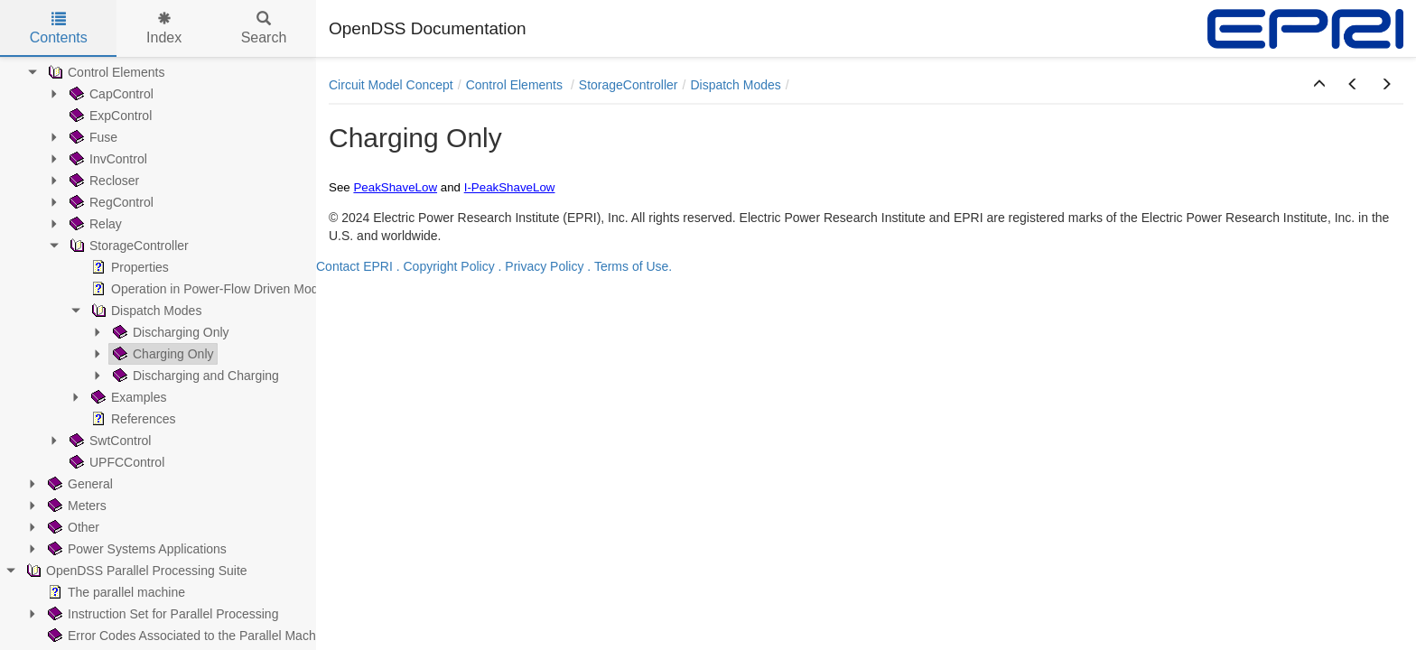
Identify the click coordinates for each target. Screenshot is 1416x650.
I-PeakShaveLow (509, 187)
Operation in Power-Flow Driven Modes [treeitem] (209, 289)
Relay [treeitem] (94, 224)
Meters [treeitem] (75, 505)
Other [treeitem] (71, 527)
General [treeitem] (78, 484)
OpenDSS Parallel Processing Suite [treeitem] (135, 570)
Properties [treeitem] (128, 267)
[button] (1319, 84)
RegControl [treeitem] (110, 202)
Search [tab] (264, 28)
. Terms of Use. (629, 266)
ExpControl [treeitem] (109, 115)
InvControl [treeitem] (106, 159)
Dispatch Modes (735, 85)
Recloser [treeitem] (102, 180)
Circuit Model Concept (391, 85)
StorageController (628, 85)
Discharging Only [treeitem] (169, 332)
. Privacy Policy (541, 266)
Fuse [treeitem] (91, 137)
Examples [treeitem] (127, 397)
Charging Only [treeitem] (161, 354)
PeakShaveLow (395, 187)
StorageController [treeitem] (127, 245)
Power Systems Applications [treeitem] (135, 549)
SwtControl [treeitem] (108, 440)
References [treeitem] (132, 419)
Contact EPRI (354, 266)
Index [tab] (164, 28)
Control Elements (516, 85)
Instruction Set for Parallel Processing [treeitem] (161, 614)
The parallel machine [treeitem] (114, 592)
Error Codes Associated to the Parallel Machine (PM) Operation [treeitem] (233, 635)
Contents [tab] (59, 28)
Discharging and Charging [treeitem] (194, 375)
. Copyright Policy (445, 266)
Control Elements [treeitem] (104, 72)
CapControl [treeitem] (110, 94)
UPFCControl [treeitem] (115, 462)
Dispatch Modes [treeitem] (144, 310)
